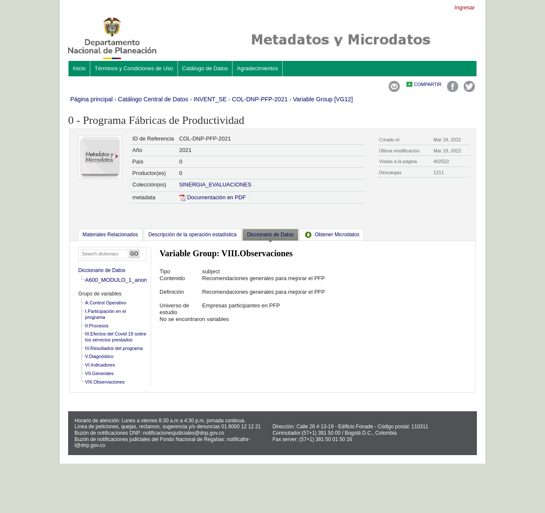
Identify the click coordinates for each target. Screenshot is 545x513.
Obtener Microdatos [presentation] (331, 234)
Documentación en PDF (212, 197)
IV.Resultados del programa (114, 348)
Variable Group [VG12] (323, 99)
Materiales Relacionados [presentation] (110, 235)
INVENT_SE (210, 99)
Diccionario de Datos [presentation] (270, 235)
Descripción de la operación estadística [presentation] (193, 235)
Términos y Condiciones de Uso (134, 68)
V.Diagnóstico (99, 356)
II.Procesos (97, 325)
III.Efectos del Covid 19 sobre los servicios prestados (115, 336)
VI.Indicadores (100, 364)
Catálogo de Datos (205, 68)
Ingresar (464, 7)
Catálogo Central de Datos (153, 99)
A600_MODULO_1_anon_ (117, 280)
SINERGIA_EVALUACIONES (215, 184)
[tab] (110, 235)
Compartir (428, 84)
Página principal (91, 99)
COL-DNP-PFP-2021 (260, 99)
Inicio (79, 68)
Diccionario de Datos (102, 270)
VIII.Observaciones (105, 381)
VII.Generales (99, 373)
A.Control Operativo (105, 302)
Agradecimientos (257, 68)
